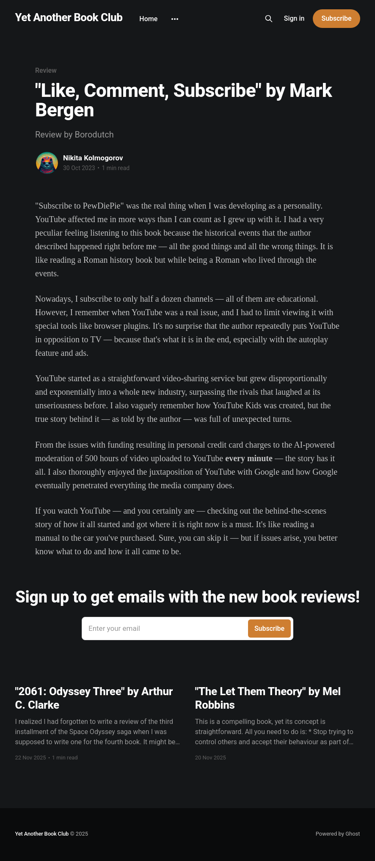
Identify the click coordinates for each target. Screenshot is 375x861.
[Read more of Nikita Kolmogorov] (47, 163)
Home (148, 19)
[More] (174, 19)
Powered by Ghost (338, 834)
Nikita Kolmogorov (93, 158)
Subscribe (336, 18)
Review (46, 70)
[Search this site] (269, 18)
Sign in (294, 18)
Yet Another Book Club (68, 17)
